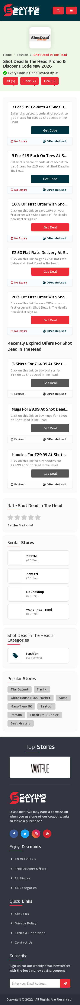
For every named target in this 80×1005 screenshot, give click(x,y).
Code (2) (29, 81)
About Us (22, 914)
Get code (50, 130)
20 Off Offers (25, 859)
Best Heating (21, 723)
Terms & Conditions (30, 933)
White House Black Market (30, 698)
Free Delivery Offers (30, 868)
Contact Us (23, 942)
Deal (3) (49, 81)
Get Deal (50, 227)
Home (7, 55)
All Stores (22, 878)
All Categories (25, 888)
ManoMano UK (21, 706)
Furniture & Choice (44, 715)
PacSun (16, 715)
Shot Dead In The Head (50, 55)
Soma (63, 698)
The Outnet (19, 689)
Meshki (42, 689)
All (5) (10, 81)
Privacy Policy (25, 923)
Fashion (22, 55)
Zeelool (46, 706)
